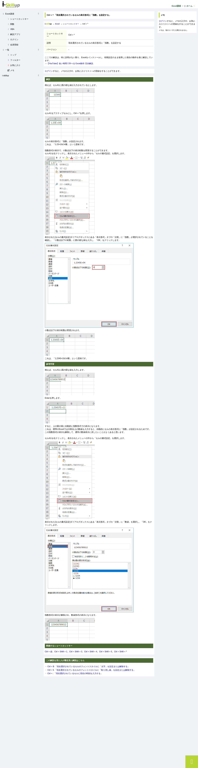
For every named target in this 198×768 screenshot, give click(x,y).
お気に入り (13, 65)
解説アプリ (13, 34)
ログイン (12, 39)
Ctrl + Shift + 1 (60, 652)
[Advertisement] (177, 48)
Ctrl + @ (48, 652)
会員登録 (12, 45)
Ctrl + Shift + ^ (120, 652)
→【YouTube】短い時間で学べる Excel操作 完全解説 (69, 63)
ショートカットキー (17, 19)
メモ (10, 70)
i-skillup (21, 75)
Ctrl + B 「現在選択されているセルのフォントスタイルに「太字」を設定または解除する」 (88, 666)
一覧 (21, 50)
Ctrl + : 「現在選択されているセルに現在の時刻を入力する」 (74, 673)
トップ (11, 55)
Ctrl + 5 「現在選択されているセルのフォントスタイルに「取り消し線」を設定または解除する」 (91, 670)
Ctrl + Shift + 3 (75, 652)
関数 (10, 24)
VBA (10, 29)
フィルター (13, 60)
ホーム (190, 6)
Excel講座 (178, 6)
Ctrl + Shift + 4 (90, 652)
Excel (57, 24)
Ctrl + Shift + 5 (105, 652)
